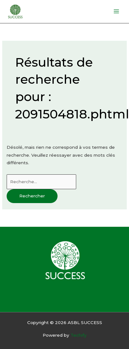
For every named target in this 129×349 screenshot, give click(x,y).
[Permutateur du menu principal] (116, 11)
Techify (79, 335)
